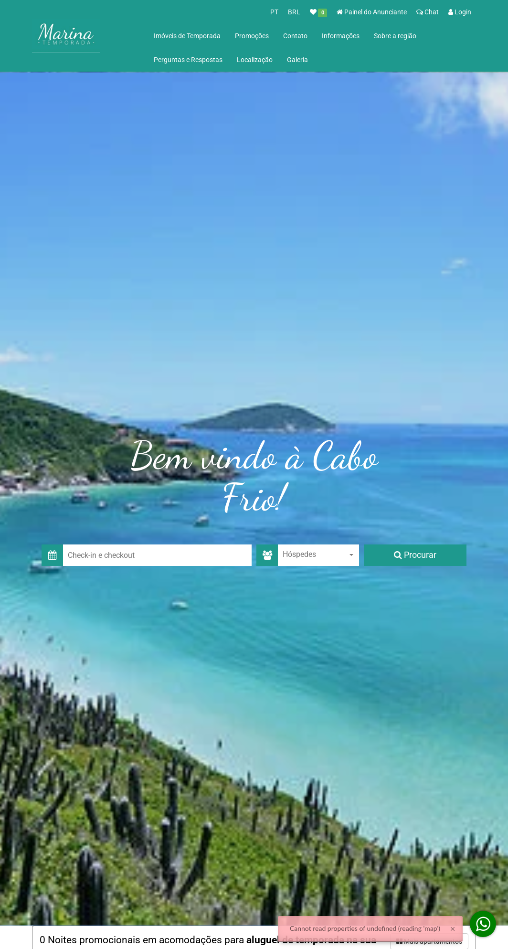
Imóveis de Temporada (187, 36)
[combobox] (318, 555)
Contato (295, 36)
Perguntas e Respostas (188, 60)
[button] (157, 555)
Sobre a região (395, 36)
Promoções (252, 36)
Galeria (297, 60)
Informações (341, 36)
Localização (255, 60)
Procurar (415, 555)
